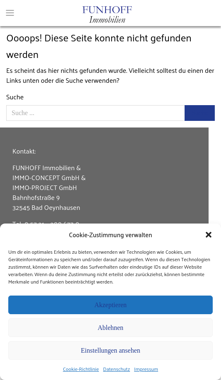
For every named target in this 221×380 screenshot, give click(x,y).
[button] (208, 235)
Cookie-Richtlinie (81, 368)
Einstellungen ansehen (110, 350)
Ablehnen (110, 327)
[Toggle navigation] (10, 9)
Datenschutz (116, 368)
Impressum (146, 368)
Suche (15, 97)
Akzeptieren (110, 304)
